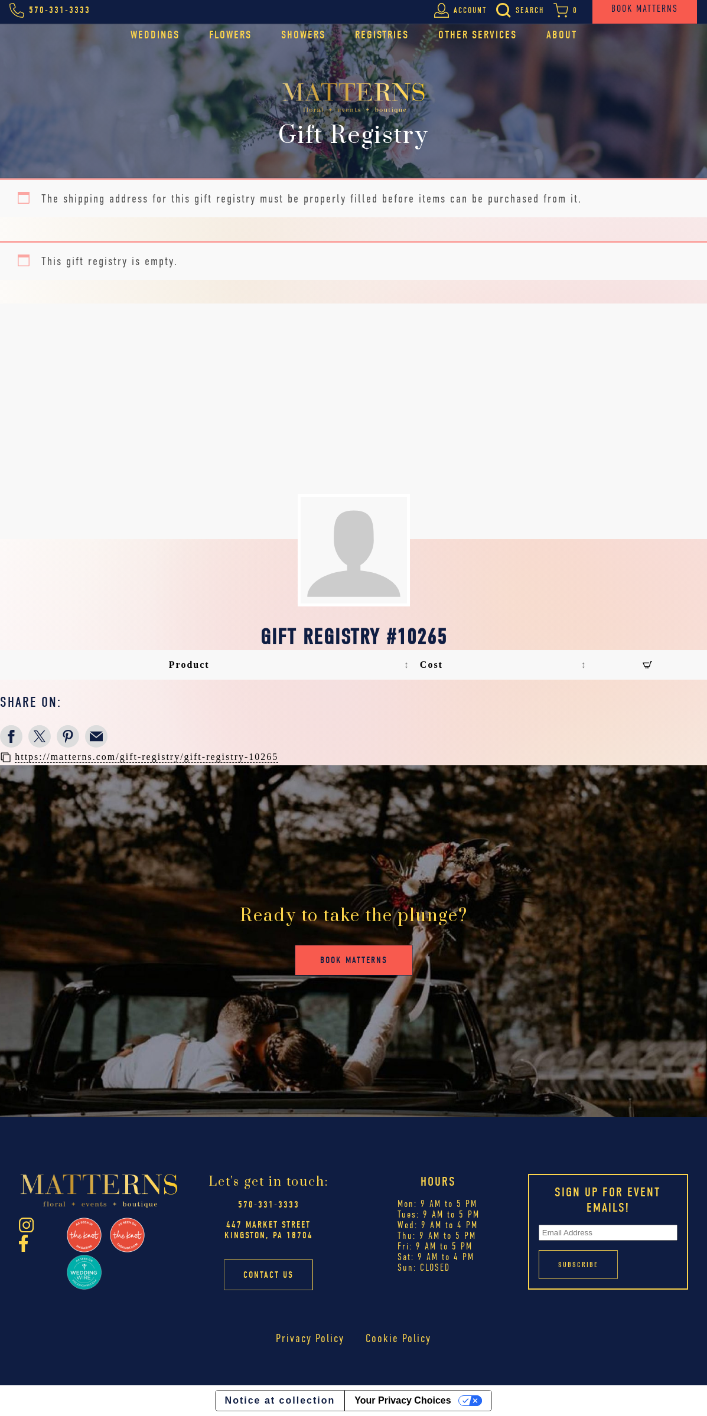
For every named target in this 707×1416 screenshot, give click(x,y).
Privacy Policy (310, 1338)
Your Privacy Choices (402, 1400)
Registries (382, 34)
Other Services (477, 34)
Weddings (155, 34)
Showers (303, 34)
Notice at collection (280, 1400)
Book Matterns (353, 960)
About (561, 34)
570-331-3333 (268, 1204)
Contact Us (268, 1275)
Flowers (230, 34)
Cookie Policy (398, 1338)
